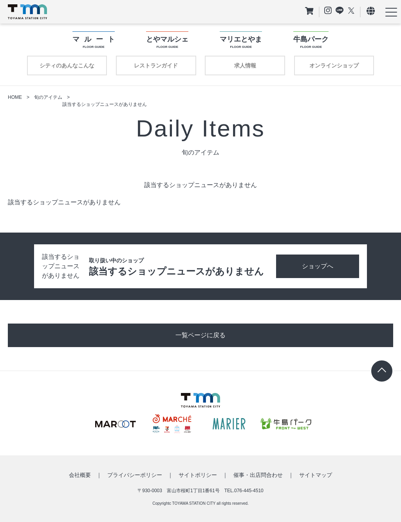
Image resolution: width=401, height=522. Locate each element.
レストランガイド (156, 65)
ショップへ (317, 266)
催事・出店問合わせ (258, 475)
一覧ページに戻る (200, 335)
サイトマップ (315, 475)
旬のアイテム (48, 97)
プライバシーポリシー (134, 475)
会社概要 (80, 475)
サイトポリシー (198, 475)
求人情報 (245, 65)
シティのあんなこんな (67, 65)
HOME (15, 97)
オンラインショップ (334, 65)
